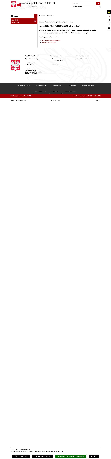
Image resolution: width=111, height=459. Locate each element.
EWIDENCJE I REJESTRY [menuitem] (18, 321)
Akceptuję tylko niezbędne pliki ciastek (71, 456)
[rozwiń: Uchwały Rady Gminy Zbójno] (36, 132)
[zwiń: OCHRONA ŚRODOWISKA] (36, 254)
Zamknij (93, 456)
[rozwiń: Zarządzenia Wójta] (36, 171)
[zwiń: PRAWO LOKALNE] (36, 124)
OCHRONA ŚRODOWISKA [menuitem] (19, 254)
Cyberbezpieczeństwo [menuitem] (17, 430)
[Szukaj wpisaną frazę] (98, 3)
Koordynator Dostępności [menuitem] (19, 413)
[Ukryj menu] (36, 11)
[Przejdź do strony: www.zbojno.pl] (109, 20)
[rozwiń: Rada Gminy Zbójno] (36, 104)
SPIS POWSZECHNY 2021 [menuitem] (19, 374)
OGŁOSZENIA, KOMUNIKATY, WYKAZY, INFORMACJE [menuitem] (20, 62)
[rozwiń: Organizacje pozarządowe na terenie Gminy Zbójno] (36, 55)
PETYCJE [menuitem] (14, 371)
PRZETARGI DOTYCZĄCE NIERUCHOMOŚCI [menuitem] (18, 316)
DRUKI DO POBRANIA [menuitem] (18, 390)
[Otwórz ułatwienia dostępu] (109, 12)
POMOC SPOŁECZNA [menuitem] (17, 294)
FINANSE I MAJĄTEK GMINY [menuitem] (19, 182)
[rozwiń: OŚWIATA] (36, 290)
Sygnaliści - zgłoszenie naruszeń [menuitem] (20, 437)
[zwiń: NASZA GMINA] (36, 18)
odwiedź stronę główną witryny (51, 36)
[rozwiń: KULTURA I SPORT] (36, 297)
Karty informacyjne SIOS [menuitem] (18, 417)
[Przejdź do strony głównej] (33, 4)
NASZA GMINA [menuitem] (15, 18)
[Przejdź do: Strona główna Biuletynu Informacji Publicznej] (39, 11)
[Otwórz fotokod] (109, 28)
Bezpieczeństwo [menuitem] (16, 434)
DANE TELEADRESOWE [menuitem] (18, 15)
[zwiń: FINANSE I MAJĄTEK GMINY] (36, 182)
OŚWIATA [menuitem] (14, 290)
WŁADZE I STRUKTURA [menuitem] (18, 78)
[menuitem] (24, 22)
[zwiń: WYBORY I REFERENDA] (36, 334)
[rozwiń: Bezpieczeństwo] (36, 434)
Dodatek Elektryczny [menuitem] (17, 423)
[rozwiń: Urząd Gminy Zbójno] (36, 109)
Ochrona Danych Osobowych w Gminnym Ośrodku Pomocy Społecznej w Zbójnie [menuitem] (20, 401)
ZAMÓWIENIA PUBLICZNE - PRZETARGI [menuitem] (19, 219)
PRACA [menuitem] (13, 300)
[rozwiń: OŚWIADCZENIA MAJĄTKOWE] (36, 328)
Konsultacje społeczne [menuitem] (18, 427)
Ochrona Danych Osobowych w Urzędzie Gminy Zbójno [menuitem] (20, 394)
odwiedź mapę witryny (48, 38)
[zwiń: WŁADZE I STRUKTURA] (36, 78)
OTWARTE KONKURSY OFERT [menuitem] (20, 250)
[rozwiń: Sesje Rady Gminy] (36, 167)
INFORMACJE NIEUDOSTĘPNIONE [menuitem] (21, 381)
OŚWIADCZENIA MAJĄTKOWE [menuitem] (20, 328)
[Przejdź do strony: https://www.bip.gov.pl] (109, 16)
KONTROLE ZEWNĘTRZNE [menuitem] (19, 331)
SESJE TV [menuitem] (14, 378)
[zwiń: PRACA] (36, 301)
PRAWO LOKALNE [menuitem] (16, 124)
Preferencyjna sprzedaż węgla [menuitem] (20, 420)
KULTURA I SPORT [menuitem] (16, 297)
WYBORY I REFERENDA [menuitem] (18, 334)
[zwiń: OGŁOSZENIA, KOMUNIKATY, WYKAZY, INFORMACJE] (36, 61)
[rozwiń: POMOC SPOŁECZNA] (36, 294)
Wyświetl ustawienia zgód (42, 456)
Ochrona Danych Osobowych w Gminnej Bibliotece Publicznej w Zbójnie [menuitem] (20, 408)
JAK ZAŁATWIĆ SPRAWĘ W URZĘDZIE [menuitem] (22, 324)
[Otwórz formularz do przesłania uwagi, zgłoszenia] (109, 24)
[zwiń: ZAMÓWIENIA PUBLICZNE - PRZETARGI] (36, 218)
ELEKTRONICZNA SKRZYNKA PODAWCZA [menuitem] (20, 385)
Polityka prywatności (21, 456)
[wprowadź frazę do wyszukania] (84, 3)
